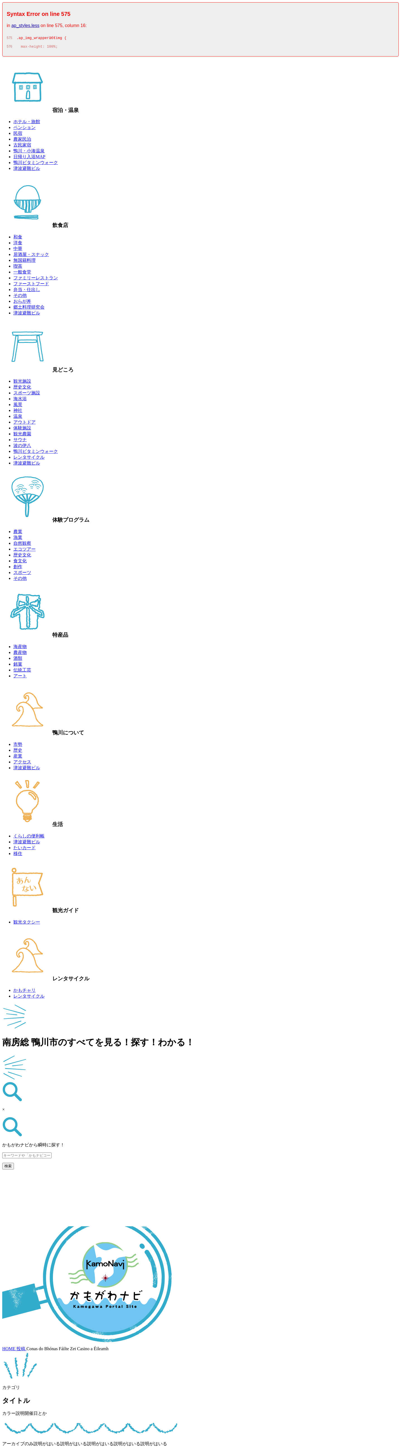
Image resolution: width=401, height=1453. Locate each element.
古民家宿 (22, 146)
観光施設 (22, 382)
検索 (8, 1168)
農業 (17, 533)
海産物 (20, 648)
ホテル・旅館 (26, 123)
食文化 (20, 562)
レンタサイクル (29, 458)
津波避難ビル (26, 170)
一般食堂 (22, 273)
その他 (20, 297)
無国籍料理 (24, 262)
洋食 (17, 244)
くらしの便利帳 (29, 837)
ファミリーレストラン (35, 279)
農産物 (20, 654)
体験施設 (22, 429)
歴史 (17, 751)
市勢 (17, 746)
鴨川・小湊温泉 (29, 152)
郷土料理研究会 (29, 308)
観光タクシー (26, 923)
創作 (17, 568)
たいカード (24, 849)
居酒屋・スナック (31, 256)
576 (9, 48)
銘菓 (17, 665)
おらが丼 (22, 303)
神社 (17, 412)
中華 (17, 250)
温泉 (17, 418)
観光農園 (22, 435)
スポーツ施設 (26, 394)
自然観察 (22, 545)
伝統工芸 (22, 671)
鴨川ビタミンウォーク (35, 164)
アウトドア (24, 423)
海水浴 (20, 400)
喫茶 (17, 267)
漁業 (17, 539)
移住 (17, 855)
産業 (17, 757)
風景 (17, 406)
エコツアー (24, 550)
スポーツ (22, 574)
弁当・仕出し (26, 291)
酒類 (17, 660)
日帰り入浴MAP (29, 158)
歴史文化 (22, 388)
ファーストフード (31, 285)
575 (9, 39)
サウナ (20, 441)
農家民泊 (22, 140)
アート (20, 677)
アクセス (22, 763)
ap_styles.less (25, 25)
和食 (17, 238)
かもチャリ (24, 992)
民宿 (17, 135)
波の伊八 (22, 447)
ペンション (24, 129)
